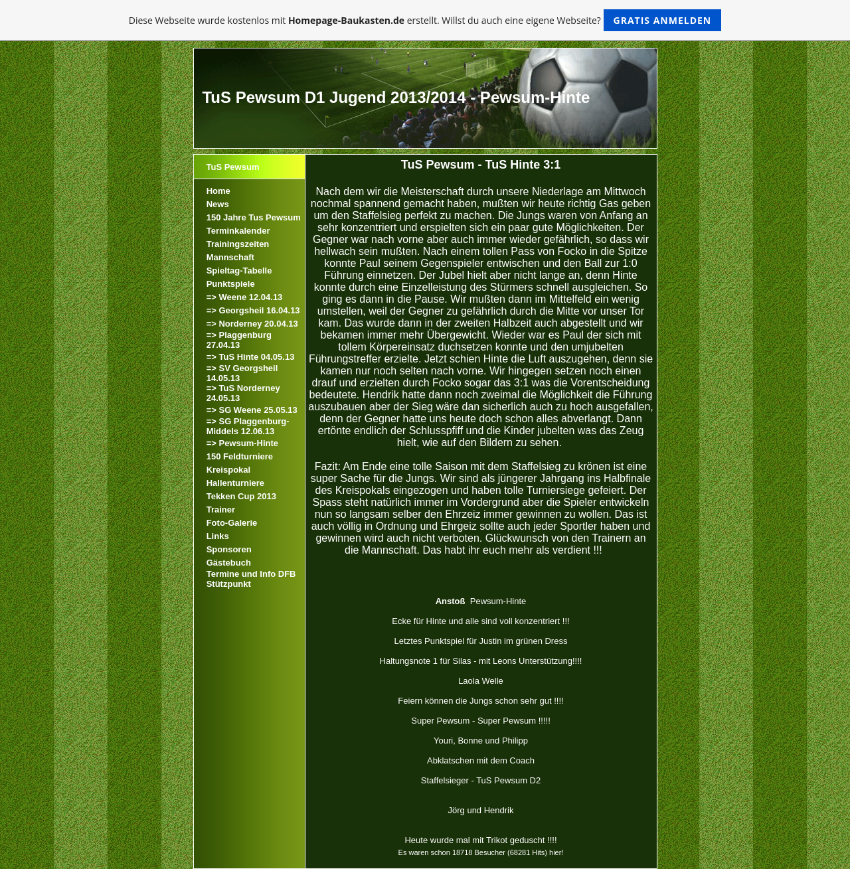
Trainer (221, 509)
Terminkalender (238, 231)
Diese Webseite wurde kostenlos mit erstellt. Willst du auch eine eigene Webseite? (425, 20)
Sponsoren (229, 549)
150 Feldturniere (240, 456)
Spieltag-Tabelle (239, 271)
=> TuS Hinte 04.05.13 (251, 357)
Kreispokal (228, 470)
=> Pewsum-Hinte (242, 443)
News (218, 204)
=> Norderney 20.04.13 (252, 324)
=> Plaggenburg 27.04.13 (239, 340)
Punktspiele (231, 284)
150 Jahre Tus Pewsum (254, 217)
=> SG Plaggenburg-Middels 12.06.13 (248, 426)
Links (218, 536)
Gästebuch (229, 563)
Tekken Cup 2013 (241, 496)
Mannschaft (230, 257)
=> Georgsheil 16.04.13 (253, 310)
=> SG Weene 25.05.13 (252, 410)
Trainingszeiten (238, 244)
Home (218, 191)
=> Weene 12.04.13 (245, 297)
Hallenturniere (235, 483)
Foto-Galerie (232, 523)
